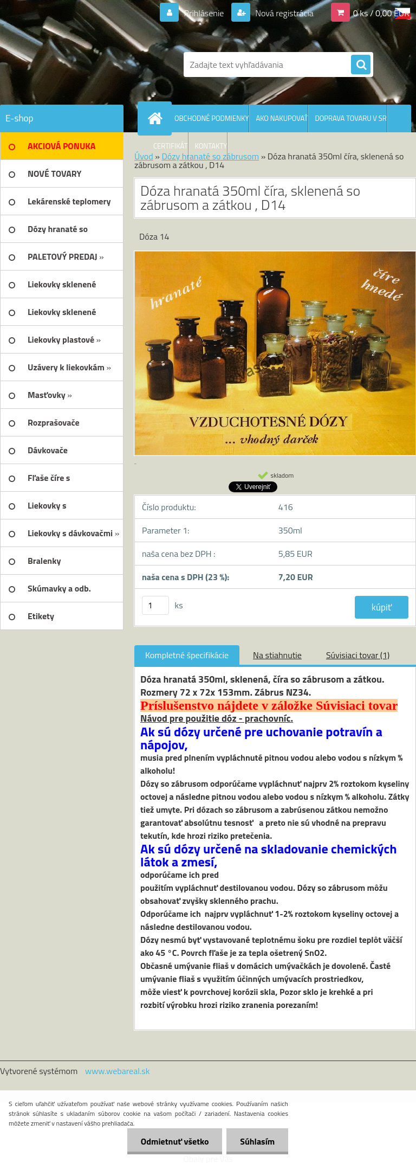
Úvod (143, 156)
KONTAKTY (211, 145)
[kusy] (155, 605)
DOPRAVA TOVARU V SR (350, 118)
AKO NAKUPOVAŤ (282, 118)
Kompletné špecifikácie (187, 654)
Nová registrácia (283, 13)
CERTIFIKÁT (170, 145)
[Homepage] (157, 118)
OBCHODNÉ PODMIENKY (211, 118)
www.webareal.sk (117, 1070)
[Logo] (74, 64)
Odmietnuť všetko (174, 1141)
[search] (360, 65)
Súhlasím (257, 1141)
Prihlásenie (204, 13)
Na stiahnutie (277, 654)
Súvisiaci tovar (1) (357, 654)
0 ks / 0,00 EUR (381, 13)
